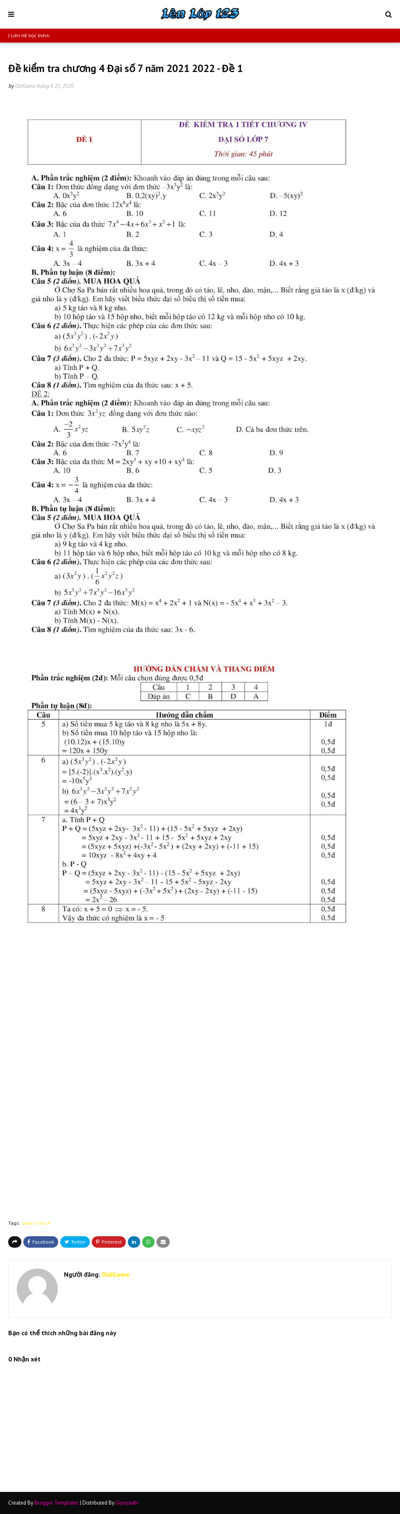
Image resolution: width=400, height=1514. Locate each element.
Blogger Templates (56, 1502)
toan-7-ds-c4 (36, 1223)
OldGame (25, 86)
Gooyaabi (127, 1502)
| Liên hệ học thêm (29, 35)
